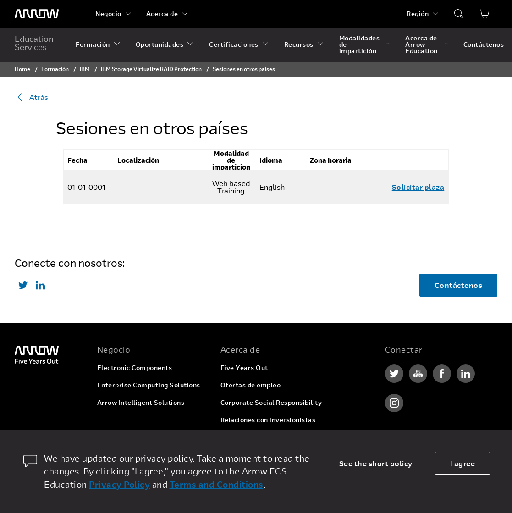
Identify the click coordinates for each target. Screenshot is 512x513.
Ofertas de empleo (250, 385)
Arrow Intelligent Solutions (141, 402)
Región (418, 13)
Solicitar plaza (418, 187)
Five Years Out (244, 367)
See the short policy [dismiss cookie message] (376, 463)
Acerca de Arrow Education (421, 44)
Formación (93, 44)
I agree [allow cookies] (462, 463)
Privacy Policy (119, 484)
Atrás (31, 97)
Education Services (34, 42)
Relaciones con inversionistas (268, 419)
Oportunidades (160, 44)
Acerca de (162, 13)
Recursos (299, 44)
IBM (85, 68)
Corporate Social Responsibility (271, 402)
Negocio (108, 13)
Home (22, 68)
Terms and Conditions (217, 484)
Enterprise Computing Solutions (148, 385)
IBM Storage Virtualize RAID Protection (151, 68)
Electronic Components (134, 367)
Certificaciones (234, 44)
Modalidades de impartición (359, 44)
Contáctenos (483, 44)
